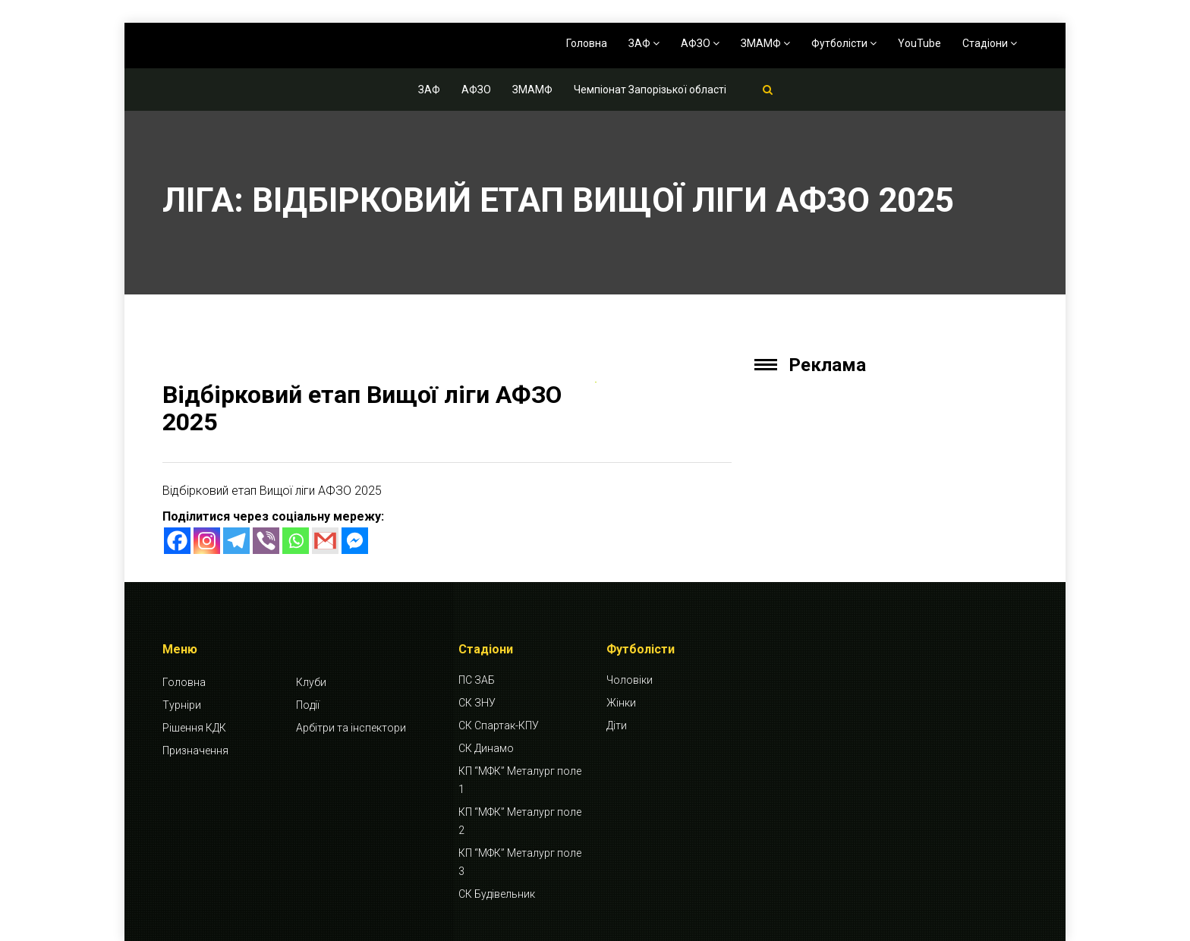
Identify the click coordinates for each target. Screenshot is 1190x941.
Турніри (181, 705)
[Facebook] (177, 540)
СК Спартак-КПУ (498, 725)
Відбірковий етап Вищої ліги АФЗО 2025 (362, 408)
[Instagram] (207, 540)
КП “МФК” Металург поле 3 (519, 862)
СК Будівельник (496, 894)
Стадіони (989, 43)
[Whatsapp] (295, 540)
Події (308, 705)
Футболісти (844, 43)
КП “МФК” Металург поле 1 (519, 780)
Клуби (311, 682)
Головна (586, 43)
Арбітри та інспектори (351, 728)
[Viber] (266, 540)
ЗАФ (644, 43)
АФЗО (700, 43)
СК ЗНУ (477, 703)
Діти (616, 725)
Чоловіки (629, 680)
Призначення (195, 750)
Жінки (621, 703)
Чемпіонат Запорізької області (650, 89)
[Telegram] (236, 540)
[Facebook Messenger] (355, 540)
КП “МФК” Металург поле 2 (519, 821)
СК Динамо (486, 748)
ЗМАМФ (765, 43)
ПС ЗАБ (476, 680)
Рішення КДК (194, 728)
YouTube (919, 43)
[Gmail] (325, 540)
